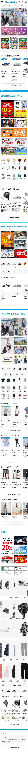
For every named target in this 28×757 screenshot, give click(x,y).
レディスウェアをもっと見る (13, 462)
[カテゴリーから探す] (20, 5)
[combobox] (7, 5)
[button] (26, 69)
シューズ (10, 90)
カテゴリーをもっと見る (14, 183)
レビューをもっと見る (14, 217)
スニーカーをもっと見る (14, 304)
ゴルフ (23, 90)
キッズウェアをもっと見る (14, 494)
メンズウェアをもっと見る (14, 430)
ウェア (16, 90)
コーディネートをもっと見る (13, 523)
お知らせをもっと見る (14, 747)
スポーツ (3, 90)
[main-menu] (2, 2)
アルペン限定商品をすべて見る (14, 85)
